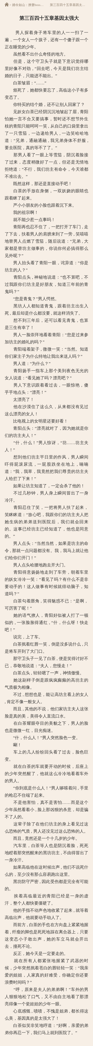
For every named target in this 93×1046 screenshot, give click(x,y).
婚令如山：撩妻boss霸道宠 (31, 5)
